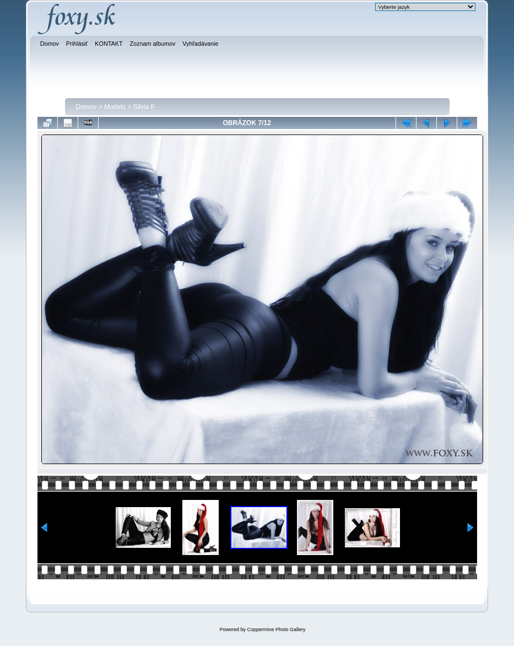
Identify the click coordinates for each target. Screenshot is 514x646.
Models (115, 107)
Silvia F (144, 107)
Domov (86, 107)
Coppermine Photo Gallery (276, 629)
